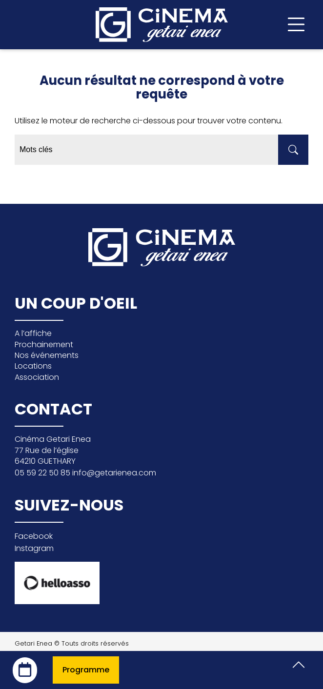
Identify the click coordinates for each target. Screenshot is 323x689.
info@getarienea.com (114, 472)
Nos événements (47, 355)
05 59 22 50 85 (43, 472)
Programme (85, 669)
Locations (33, 366)
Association (37, 377)
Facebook (34, 536)
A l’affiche (33, 333)
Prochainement (44, 344)
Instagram (34, 548)
